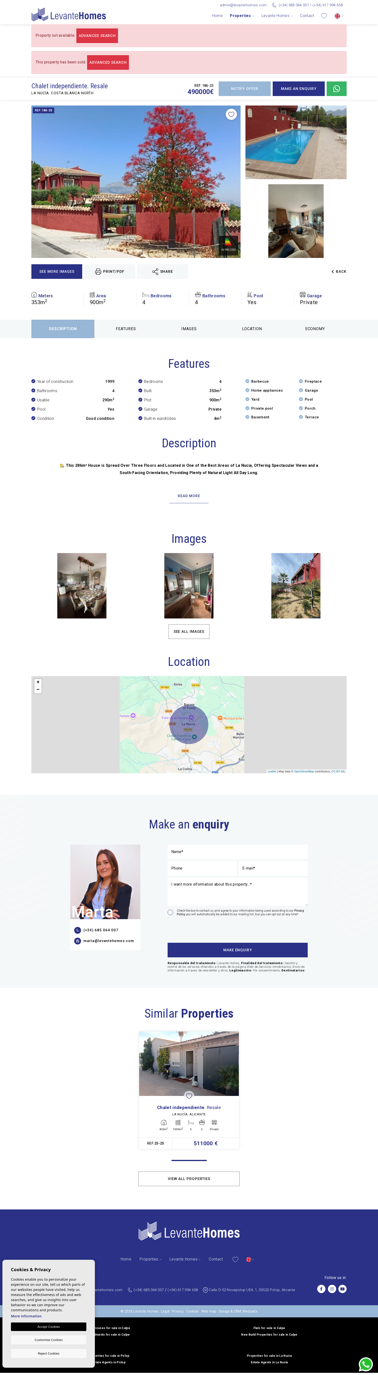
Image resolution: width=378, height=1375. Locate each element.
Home (217, 15)
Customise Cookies (49, 1340)
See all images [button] (189, 631)
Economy (315, 328)
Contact (307, 15)
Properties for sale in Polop (108, 1358)
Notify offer (244, 89)
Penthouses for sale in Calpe (108, 1330)
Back (339, 271)
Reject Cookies (48, 1353)
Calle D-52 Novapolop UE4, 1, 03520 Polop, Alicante (252, 1292)
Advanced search (97, 36)
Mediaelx (250, 1313)
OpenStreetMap (304, 771)
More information (26, 1316)
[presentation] (193, 928)
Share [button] (162, 271)
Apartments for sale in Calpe (109, 1337)
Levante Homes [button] (275, 15)
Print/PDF (109, 272)
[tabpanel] (189, 1091)
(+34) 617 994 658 (328, 5)
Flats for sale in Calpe (269, 1330)
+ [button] (38, 682)
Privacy (178, 1313)
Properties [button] (240, 15)
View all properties (189, 1181)
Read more (189, 496)
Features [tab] (126, 328)
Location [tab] (252, 328)
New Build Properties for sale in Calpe (269, 1337)
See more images (56, 271)
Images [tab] (189, 328)
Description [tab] (63, 328)
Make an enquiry (298, 89)
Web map (208, 1313)
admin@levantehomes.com (243, 5)
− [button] (38, 690)
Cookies (192, 1313)
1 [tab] (189, 1162)
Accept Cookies (48, 1327)
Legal (165, 1313)
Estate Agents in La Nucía (269, 1364)
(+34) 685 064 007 (294, 5)
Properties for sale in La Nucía (269, 1358)
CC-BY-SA (337, 771)
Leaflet (272, 771)
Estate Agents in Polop (109, 1364)
